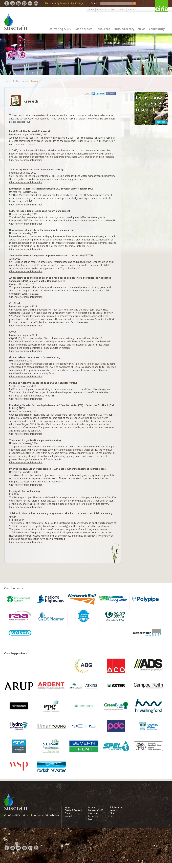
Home (91, 9)
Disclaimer (38, 815)
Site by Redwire (52, 815)
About (122, 9)
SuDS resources (20, 81)
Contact (132, 9)
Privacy (91, 807)
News (141, 29)
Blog (112, 813)
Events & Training (106, 9)
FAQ (90, 818)
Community (157, 29)
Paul (28, 121)
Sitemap (26, 815)
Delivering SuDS (60, 29)
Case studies (83, 29)
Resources (103, 29)
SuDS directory (124, 29)
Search (94, 3)
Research (35, 81)
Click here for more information (25, 160)
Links (112, 816)
